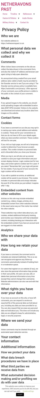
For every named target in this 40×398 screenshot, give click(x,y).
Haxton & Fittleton (9, 18)
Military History (8, 22)
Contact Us (24, 22)
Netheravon (27, 14)
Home (5, 14)
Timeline (13, 14)
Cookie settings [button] (28, 391)
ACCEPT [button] (20, 394)
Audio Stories (27, 18)
